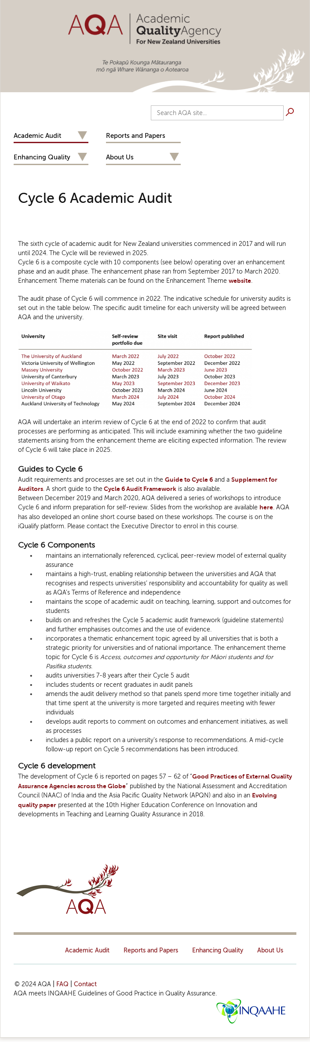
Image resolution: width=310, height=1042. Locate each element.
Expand (82, 136)
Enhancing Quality (42, 157)
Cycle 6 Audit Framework (139, 489)
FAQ (62, 984)
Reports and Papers (135, 135)
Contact (85, 984)
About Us (120, 157)
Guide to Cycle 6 (189, 479)
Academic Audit (37, 135)
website (240, 281)
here (266, 507)
